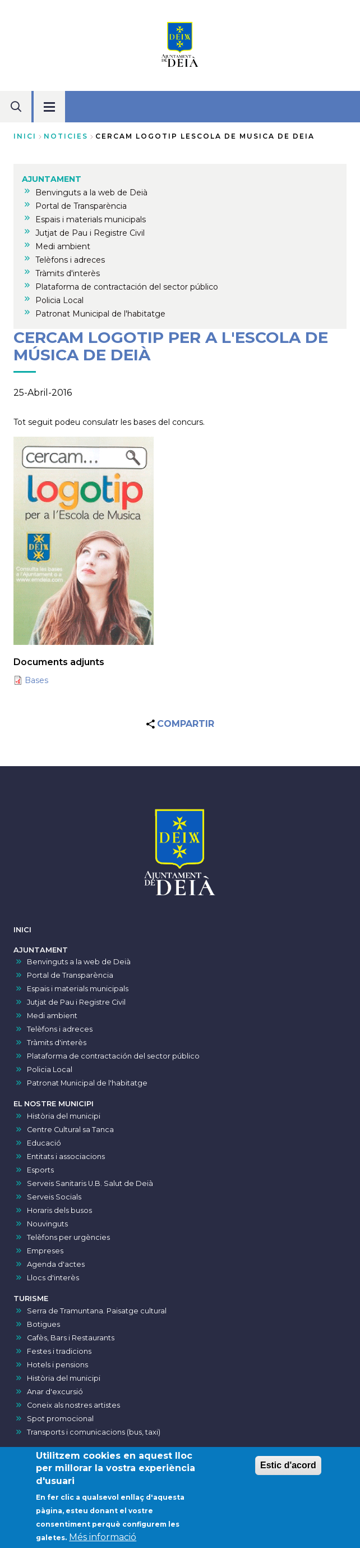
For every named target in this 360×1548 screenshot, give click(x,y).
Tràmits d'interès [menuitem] (67, 273)
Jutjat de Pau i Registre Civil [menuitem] (90, 233)
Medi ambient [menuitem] (62, 246)
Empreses (45, 1251)
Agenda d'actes (56, 1264)
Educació (44, 1143)
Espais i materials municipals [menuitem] (90, 219)
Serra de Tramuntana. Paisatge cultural (97, 1311)
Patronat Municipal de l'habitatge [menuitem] (100, 314)
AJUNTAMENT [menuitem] (51, 179)
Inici (24, 136)
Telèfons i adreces (60, 1029)
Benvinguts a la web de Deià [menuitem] (91, 192)
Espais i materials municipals (77, 988)
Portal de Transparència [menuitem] (81, 206)
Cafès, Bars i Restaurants (70, 1338)
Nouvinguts (47, 1224)
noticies (66, 136)
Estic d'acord (288, 1469)
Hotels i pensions (57, 1365)
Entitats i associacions (66, 1156)
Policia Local (49, 1069)
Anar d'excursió (55, 1391)
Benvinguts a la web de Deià (79, 962)
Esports (40, 1170)
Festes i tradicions (59, 1351)
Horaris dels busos (59, 1210)
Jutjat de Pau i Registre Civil (76, 1002)
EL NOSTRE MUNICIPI (53, 1104)
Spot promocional (60, 1418)
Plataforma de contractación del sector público (113, 1056)
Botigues (43, 1324)
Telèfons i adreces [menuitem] (70, 260)
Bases (36, 680)
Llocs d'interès (53, 1278)
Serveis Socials (54, 1197)
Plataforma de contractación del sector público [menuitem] (126, 287)
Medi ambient (52, 1015)
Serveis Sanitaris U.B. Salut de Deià (90, 1183)
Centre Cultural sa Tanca (70, 1129)
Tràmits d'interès (56, 1042)
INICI (22, 930)
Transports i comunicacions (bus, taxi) (93, 1432)
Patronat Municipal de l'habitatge (87, 1083)
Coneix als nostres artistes (73, 1405)
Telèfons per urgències (68, 1237)
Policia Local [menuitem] (59, 300)
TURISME (30, 1298)
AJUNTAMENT (40, 950)
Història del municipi (63, 1116)
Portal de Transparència (70, 975)
